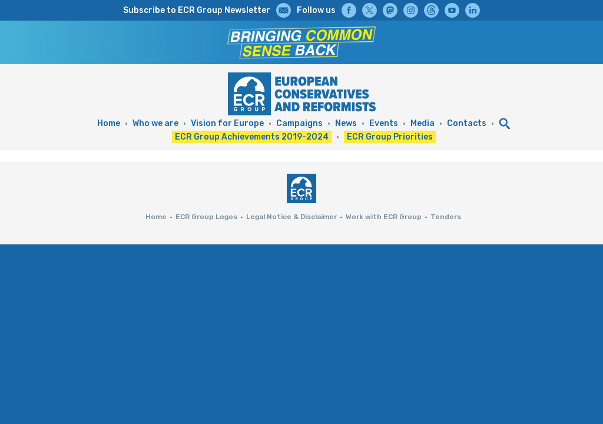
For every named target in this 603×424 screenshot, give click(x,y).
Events (383, 123)
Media (422, 123)
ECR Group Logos (206, 217)
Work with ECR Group (384, 217)
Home (108, 123)
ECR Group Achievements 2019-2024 (252, 137)
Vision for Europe (227, 123)
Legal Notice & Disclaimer (291, 217)
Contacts (466, 123)
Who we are (155, 123)
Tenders (445, 217)
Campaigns (299, 123)
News (346, 123)
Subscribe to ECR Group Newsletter (196, 10)
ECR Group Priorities (390, 137)
